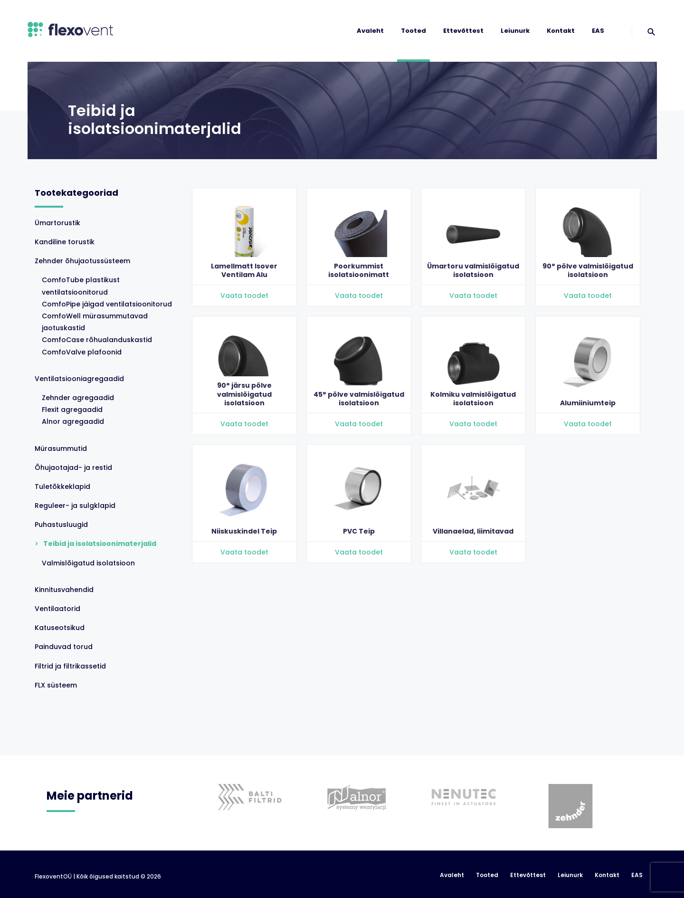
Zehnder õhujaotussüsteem (82, 261)
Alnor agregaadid (73, 421)
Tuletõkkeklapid (62, 486)
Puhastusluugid (61, 524)
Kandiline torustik (65, 242)
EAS (598, 30)
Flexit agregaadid (72, 409)
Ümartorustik (57, 223)
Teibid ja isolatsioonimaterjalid (99, 543)
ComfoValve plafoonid (82, 352)
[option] (246, 782)
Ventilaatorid (57, 608)
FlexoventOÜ (53, 876)
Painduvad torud (64, 646)
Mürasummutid (61, 448)
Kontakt (561, 30)
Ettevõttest (463, 30)
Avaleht (370, 30)
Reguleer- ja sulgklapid (75, 505)
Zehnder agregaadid (78, 397)
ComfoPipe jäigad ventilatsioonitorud (107, 304)
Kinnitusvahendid (64, 589)
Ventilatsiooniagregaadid (79, 378)
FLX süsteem (56, 685)
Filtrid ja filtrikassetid (70, 666)
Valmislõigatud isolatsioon (88, 563)
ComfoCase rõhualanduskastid (97, 339)
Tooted (413, 30)
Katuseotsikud (60, 627)
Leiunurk (515, 30)
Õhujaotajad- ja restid (73, 467)
